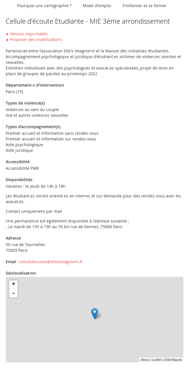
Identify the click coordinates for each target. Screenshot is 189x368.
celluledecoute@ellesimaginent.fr (51, 261)
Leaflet (156, 359)
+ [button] (13, 284)
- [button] (13, 293)
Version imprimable (29, 33)
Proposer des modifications (36, 39)
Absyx (145, 359)
